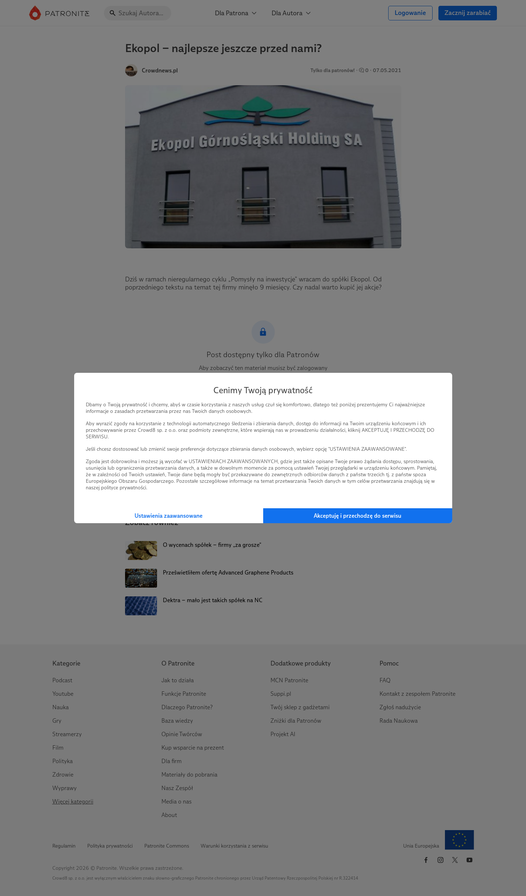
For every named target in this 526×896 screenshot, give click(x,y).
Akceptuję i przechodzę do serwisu (357, 516)
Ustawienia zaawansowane (168, 516)
